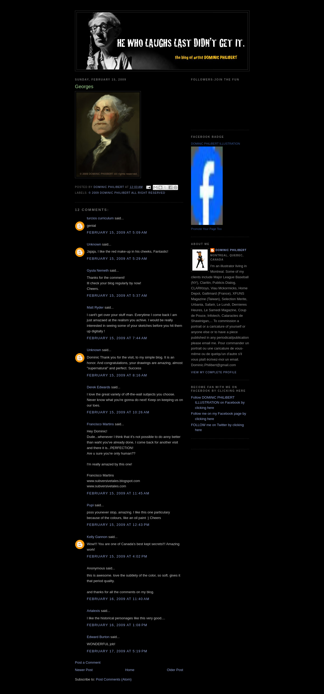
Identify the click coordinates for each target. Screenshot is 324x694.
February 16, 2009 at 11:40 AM (118, 599)
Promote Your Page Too (206, 228)
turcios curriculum (100, 218)
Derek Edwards (98, 387)
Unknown (94, 244)
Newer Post (84, 670)
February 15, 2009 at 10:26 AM (118, 412)
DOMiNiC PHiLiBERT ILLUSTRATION (215, 143)
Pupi (90, 505)
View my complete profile (214, 372)
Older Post (175, 670)
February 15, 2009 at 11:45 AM (118, 493)
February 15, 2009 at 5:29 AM (117, 259)
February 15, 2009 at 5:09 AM (117, 232)
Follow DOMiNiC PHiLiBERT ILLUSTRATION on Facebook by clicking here (218, 402)
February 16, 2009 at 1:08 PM (117, 625)
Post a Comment (88, 662)
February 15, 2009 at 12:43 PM (118, 525)
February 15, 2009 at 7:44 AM (117, 338)
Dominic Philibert (231, 250)
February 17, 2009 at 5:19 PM (117, 651)
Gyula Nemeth (98, 270)
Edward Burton (98, 637)
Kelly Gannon (97, 537)
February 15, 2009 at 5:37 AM (117, 296)
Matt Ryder (95, 307)
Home (130, 670)
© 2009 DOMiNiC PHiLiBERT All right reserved (127, 192)
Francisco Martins (100, 424)
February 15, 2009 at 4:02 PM (117, 556)
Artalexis (93, 611)
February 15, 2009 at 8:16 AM (117, 375)
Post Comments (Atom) (114, 679)
